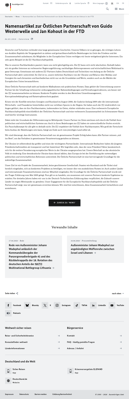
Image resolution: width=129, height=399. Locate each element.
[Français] (123, 3)
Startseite (9, 16)
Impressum (9, 394)
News (19, 16)
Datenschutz (24, 394)
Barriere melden (41, 394)
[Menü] (118, 9)
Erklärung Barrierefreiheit (62, 394)
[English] (118, 3)
